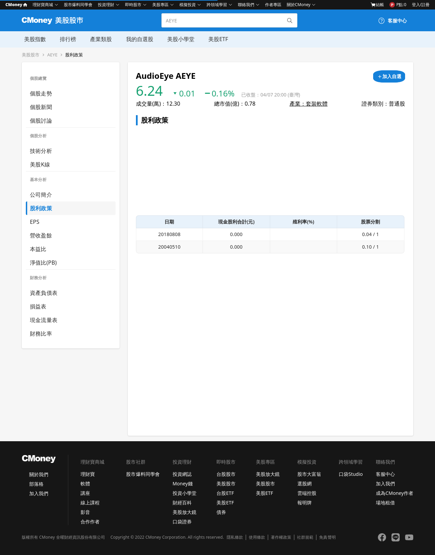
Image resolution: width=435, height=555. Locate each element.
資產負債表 (43, 293)
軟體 (85, 483)
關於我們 (38, 474)
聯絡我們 (246, 4)
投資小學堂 (184, 493)
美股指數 (33, 39)
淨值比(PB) (43, 262)
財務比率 (41, 333)
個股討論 (41, 120)
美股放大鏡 (184, 512)
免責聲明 (327, 537)
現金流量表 (43, 320)
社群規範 (305, 537)
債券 (221, 512)
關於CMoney (299, 4)
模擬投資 (187, 4)
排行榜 (65, 39)
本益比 (38, 249)
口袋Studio (351, 474)
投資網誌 (182, 474)
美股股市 (30, 55)
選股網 (304, 483)
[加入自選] (389, 76)
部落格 (36, 484)
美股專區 (160, 4)
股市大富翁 (309, 474)
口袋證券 (182, 521)
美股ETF (214, 39)
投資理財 (106, 4)
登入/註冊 (421, 4)
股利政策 (74, 55)
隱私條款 (235, 537)
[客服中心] (393, 21)
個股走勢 (41, 93)
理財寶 (88, 474)
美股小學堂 (176, 39)
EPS (34, 222)
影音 (85, 512)
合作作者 (90, 521)
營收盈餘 (41, 235)
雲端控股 (306, 493)
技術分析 (41, 151)
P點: (397, 4)
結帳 (377, 4)
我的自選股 (136, 39)
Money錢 (183, 483)
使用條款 (257, 537)
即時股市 (133, 4)
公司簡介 (41, 194)
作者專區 (273, 4)
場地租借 (385, 502)
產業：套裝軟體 (309, 103)
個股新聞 (41, 107)
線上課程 (90, 502)
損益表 (38, 306)
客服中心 (385, 474)
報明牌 (304, 502)
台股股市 (226, 474)
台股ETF (225, 493)
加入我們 (38, 493)
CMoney (16, 4)
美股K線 (40, 164)
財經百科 (182, 502)
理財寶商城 (43, 4)
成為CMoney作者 (394, 493)
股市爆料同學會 (78, 4)
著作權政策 (281, 537)
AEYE (52, 55)
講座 (85, 493)
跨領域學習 (217, 4)
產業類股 (98, 39)
